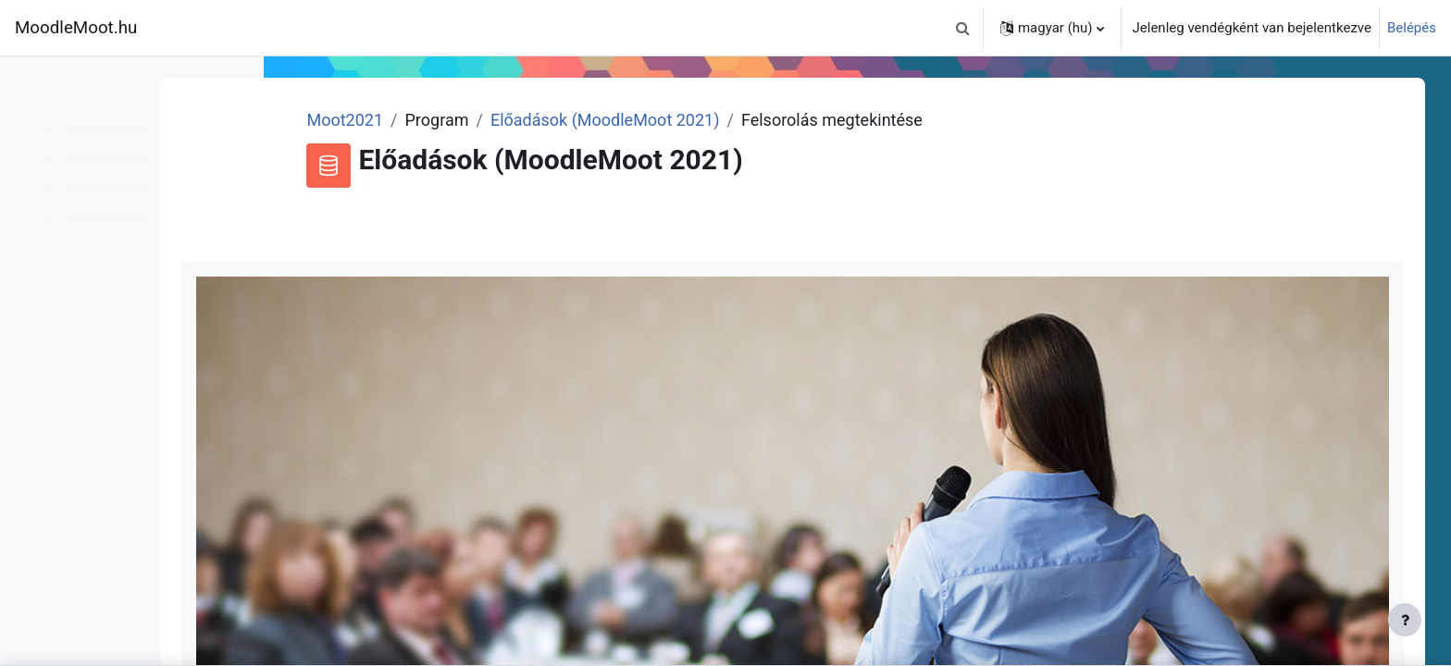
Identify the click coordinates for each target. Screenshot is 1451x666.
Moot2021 (449, 120)
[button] (963, 28)
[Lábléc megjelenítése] (1404, 619)
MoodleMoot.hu (76, 28)
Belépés (1411, 27)
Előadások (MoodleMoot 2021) (710, 120)
